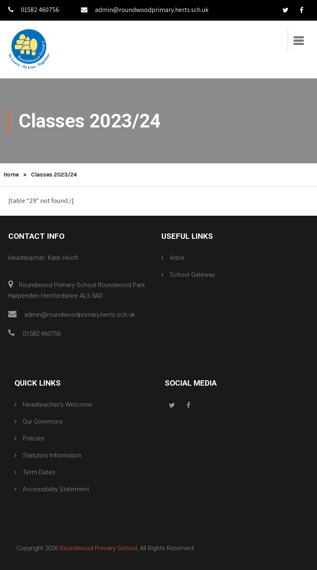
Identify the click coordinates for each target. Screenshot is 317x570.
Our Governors (43, 421)
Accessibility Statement (56, 489)
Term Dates (39, 472)
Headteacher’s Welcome (57, 404)
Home (11, 174)
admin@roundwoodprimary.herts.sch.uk (144, 9)
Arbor (177, 257)
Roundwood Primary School (98, 548)
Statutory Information (52, 455)
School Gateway (192, 274)
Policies (34, 438)
